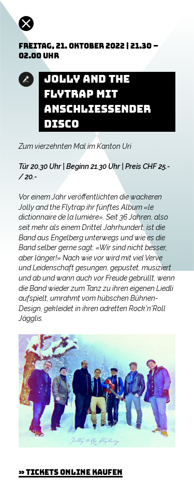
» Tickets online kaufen (71, 472)
